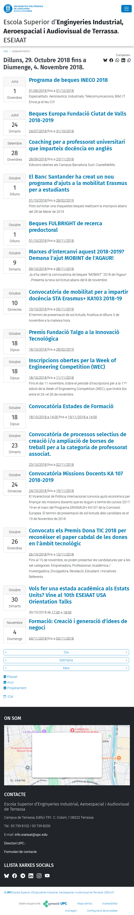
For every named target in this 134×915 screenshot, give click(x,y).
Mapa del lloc (84, 903)
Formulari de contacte (20, 852)
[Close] (126, 8)
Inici (5, 51)
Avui (10, 682)
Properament (16, 688)
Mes (66, 668)
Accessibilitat (109, 903)
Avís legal (70, 910)
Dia (66, 652)
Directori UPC (14, 843)
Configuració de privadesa (102, 910)
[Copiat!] (129, 60)
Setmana (66, 660)
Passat (12, 677)
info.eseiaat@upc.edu (31, 835)
